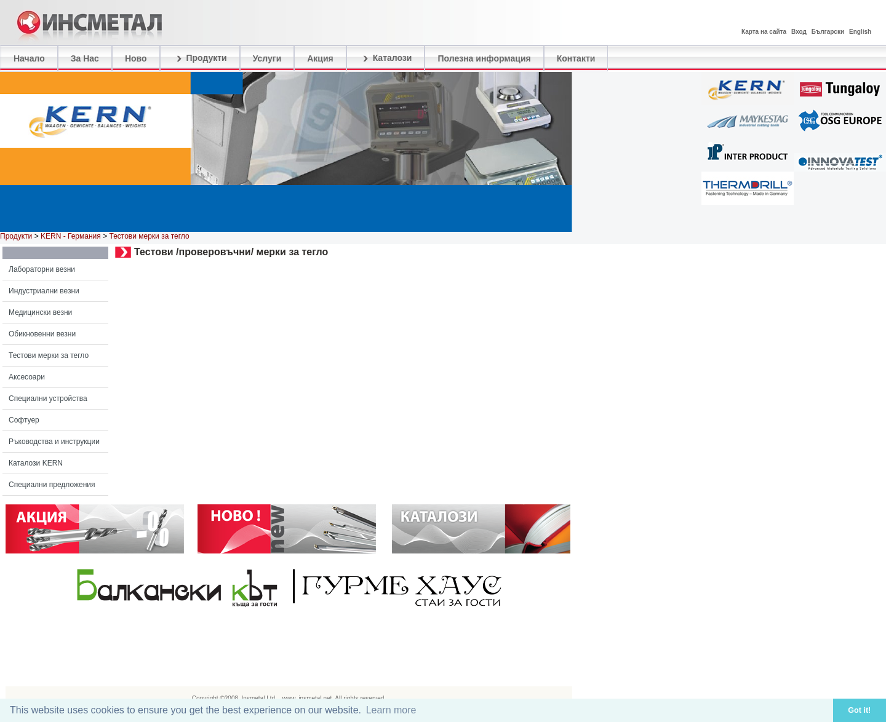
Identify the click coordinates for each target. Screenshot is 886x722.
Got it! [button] (859, 710)
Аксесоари (27, 377)
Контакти (576, 58)
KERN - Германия (71, 236)
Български (828, 31)
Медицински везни (40, 312)
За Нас (85, 58)
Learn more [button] (391, 710)
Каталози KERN (36, 463)
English (860, 31)
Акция (320, 58)
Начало (29, 58)
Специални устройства (48, 398)
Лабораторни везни (42, 269)
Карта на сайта (763, 31)
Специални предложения (52, 484)
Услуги (267, 58)
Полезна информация (483, 58)
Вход (799, 31)
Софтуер (24, 420)
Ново (136, 58)
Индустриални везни (44, 291)
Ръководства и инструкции (54, 441)
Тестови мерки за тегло (49, 355)
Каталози (385, 58)
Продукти (200, 58)
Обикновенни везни (42, 334)
